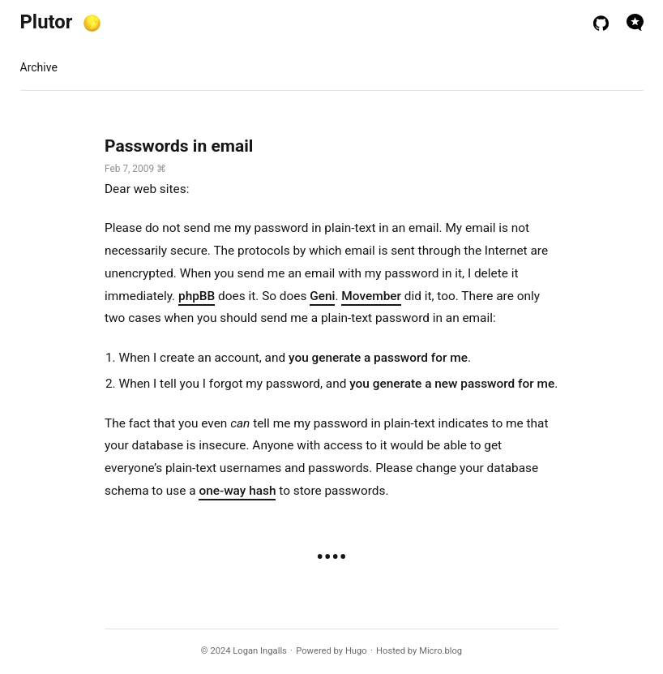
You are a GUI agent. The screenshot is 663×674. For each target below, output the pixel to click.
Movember (371, 296)
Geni (322, 296)
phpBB (196, 296)
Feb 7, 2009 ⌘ (135, 168)
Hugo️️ (356, 651)
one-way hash (237, 490)
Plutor (46, 22)
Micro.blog (440, 651)
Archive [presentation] (39, 67)
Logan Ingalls (260, 651)
